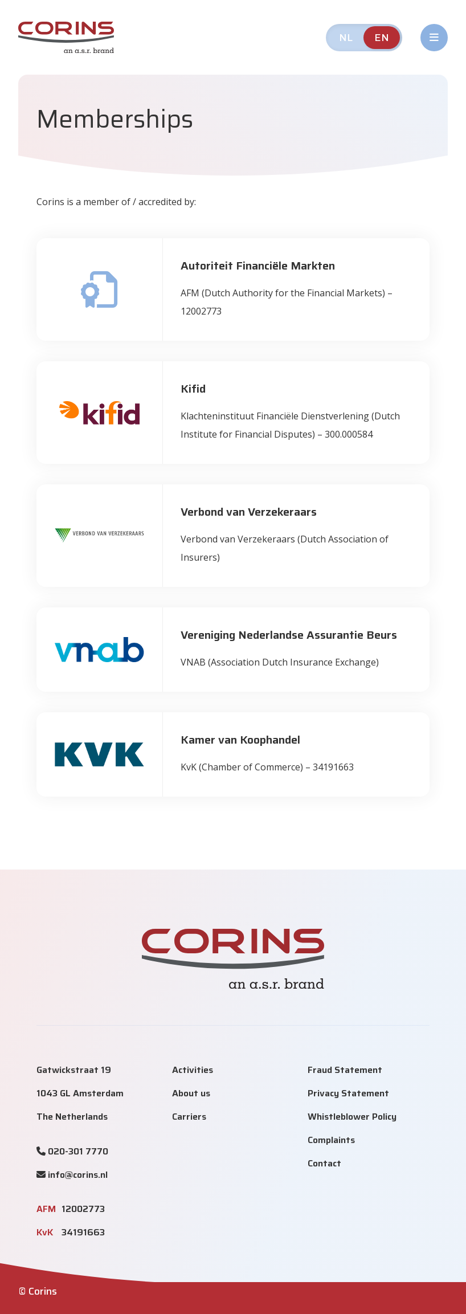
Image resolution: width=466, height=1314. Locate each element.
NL (346, 38)
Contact (324, 1163)
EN (381, 38)
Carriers (189, 1116)
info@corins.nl (78, 1175)
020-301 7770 (78, 1151)
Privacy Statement (348, 1093)
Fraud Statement (345, 1070)
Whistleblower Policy (352, 1116)
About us (191, 1093)
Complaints (331, 1140)
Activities (192, 1070)
